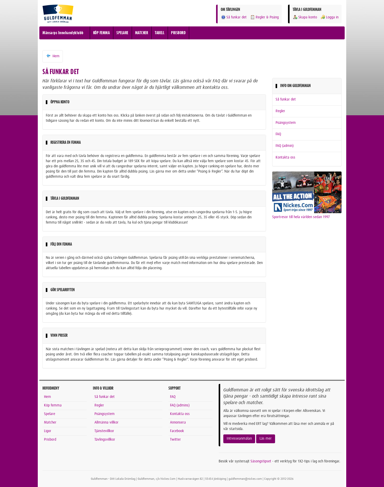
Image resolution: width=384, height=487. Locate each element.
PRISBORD (178, 33)
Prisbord (50, 439)
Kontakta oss (285, 157)
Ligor (47, 431)
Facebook (177, 431)
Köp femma (53, 405)
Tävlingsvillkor (104, 439)
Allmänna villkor (106, 422)
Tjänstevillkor (104, 431)
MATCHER (141, 33)
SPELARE (122, 33)
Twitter (175, 439)
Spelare (49, 414)
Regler (280, 111)
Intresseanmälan (239, 438)
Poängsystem (286, 123)
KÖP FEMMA (101, 33)
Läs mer (266, 438)
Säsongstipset (260, 461)
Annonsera (178, 422)
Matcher (50, 422)
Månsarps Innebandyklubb (63, 33)
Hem (53, 56)
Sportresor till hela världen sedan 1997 (301, 217)
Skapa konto (305, 17)
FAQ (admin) (285, 146)
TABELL (159, 33)
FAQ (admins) (180, 405)
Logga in (329, 17)
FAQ (278, 134)
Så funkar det (234, 17)
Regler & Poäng (264, 17)
